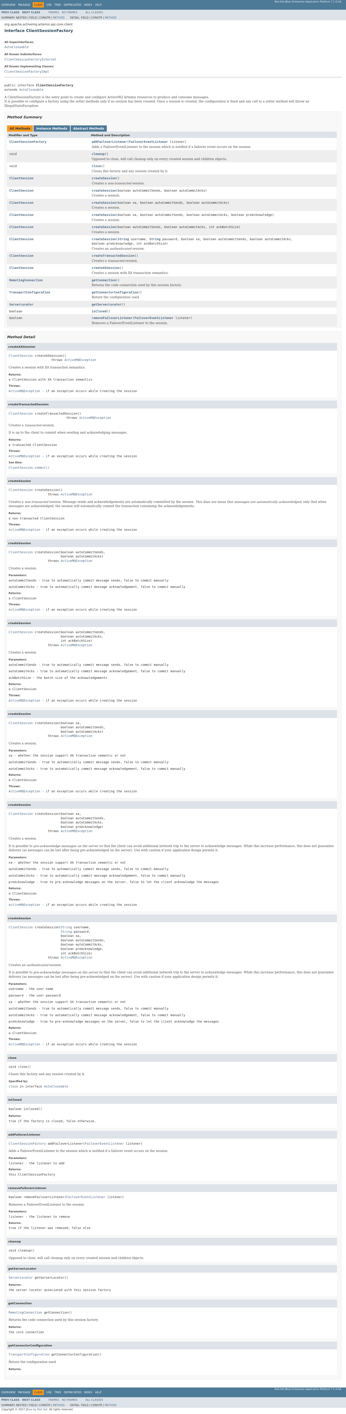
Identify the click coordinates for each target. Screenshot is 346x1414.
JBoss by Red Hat (36, 1409)
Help (98, 4)
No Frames (69, 12)
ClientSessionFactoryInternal (30, 59)
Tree (57, 4)
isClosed (99, 311)
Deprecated (72, 4)
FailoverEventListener (148, 141)
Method (59, 17)
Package (24, 4)
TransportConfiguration (29, 292)
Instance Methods (51, 128)
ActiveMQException (80, 360)
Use (49, 4)
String (123, 239)
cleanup (98, 154)
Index (88, 4)
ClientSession (21, 178)
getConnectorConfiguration (115, 292)
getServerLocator (107, 304)
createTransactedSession (113, 255)
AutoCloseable (16, 47)
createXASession (106, 268)
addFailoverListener (109, 141)
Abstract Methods (88, 128)
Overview (8, 4)
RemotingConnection (26, 280)
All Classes (94, 12)
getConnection (104, 280)
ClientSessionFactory (28, 141)
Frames (54, 12)
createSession (104, 178)
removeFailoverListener (112, 318)
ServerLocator (21, 304)
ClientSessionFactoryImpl (26, 71)
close (96, 166)
